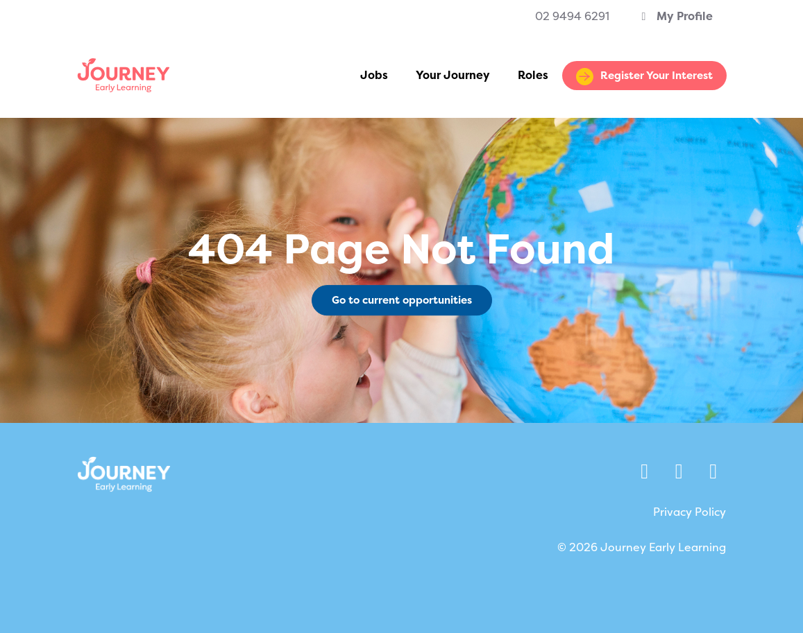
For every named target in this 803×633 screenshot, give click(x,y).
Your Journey (453, 75)
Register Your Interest (656, 75)
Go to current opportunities (402, 300)
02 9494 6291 (572, 16)
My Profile (675, 16)
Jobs (374, 75)
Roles (533, 75)
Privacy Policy (689, 512)
